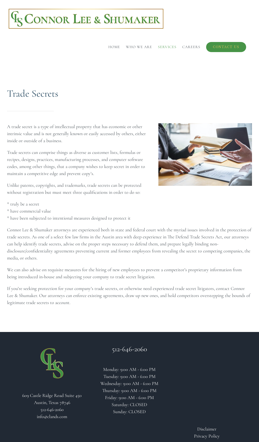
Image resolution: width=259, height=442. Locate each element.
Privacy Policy (207, 436)
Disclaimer (206, 429)
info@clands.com (52, 416)
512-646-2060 (52, 409)
